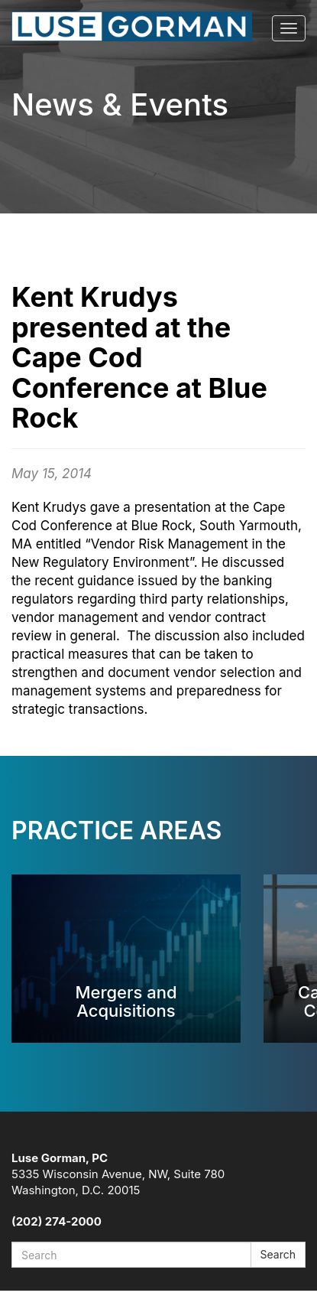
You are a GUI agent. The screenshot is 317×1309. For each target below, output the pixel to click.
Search (278, 1254)
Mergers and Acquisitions (125, 1001)
